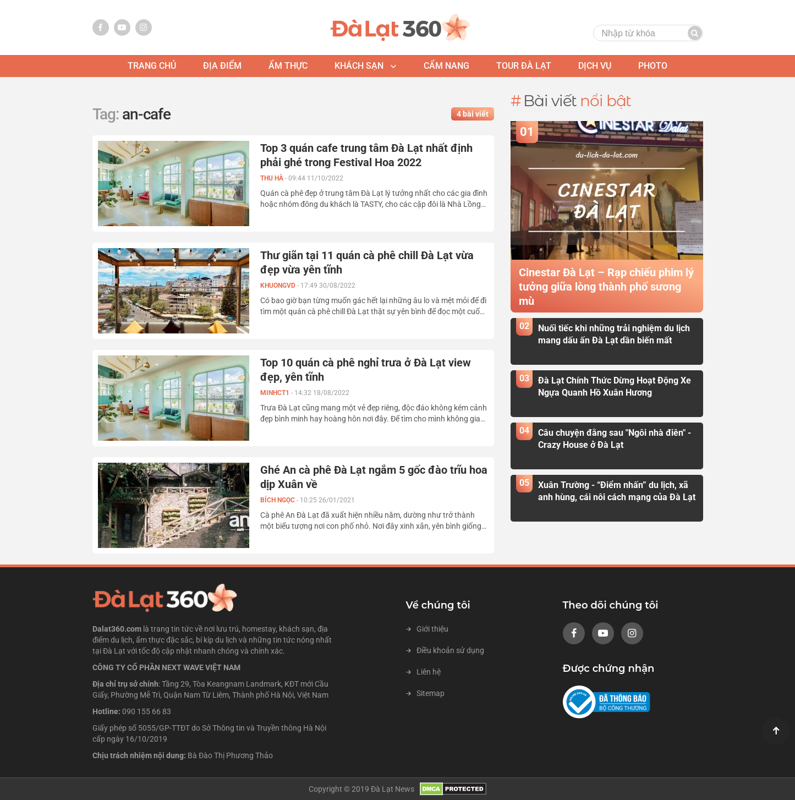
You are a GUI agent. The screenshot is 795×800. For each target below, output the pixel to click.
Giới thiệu (427, 628)
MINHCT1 (275, 393)
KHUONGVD (278, 285)
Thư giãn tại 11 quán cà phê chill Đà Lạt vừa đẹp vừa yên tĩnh (367, 262)
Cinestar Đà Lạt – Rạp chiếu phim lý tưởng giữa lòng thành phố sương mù (606, 287)
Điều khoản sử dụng (445, 650)
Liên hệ (423, 671)
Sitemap (425, 693)
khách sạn (359, 66)
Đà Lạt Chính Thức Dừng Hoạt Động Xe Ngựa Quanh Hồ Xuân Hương (614, 386)
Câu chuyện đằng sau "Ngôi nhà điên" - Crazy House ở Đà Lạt (614, 438)
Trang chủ (152, 66)
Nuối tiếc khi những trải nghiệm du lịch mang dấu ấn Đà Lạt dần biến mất (614, 334)
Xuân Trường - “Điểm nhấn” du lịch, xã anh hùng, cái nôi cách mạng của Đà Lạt (616, 490)
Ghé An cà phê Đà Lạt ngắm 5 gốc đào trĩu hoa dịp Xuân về (373, 477)
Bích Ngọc (278, 500)
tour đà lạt (523, 66)
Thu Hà (272, 178)
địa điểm (222, 66)
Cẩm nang (446, 66)
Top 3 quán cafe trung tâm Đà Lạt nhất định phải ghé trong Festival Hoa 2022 (366, 155)
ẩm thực (288, 66)
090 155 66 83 (146, 711)
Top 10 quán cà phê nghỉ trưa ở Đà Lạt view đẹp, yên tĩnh (365, 369)
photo (652, 66)
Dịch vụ (594, 66)
